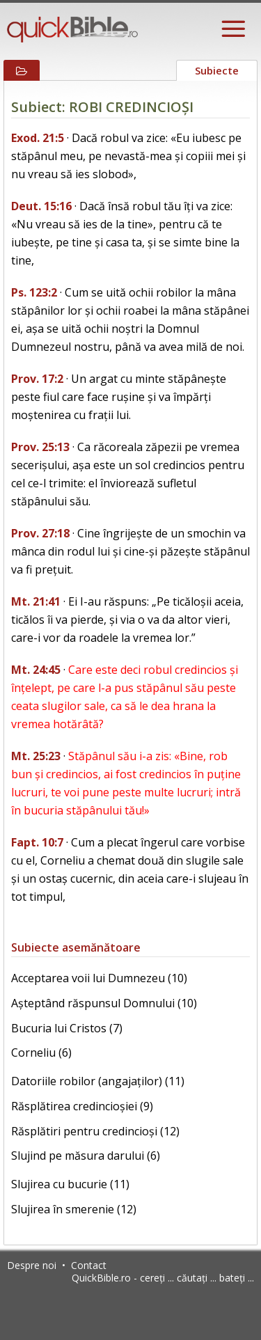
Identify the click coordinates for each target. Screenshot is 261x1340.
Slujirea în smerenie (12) (73, 1209)
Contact (88, 1265)
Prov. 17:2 (37, 378)
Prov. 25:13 (40, 447)
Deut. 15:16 (41, 206)
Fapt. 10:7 (37, 842)
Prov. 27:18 (40, 533)
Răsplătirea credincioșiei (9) (82, 1106)
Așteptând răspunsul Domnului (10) (104, 1003)
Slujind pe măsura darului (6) (85, 1155)
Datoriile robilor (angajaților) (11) (97, 1081)
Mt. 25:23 (36, 756)
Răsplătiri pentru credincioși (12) (95, 1131)
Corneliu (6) (41, 1052)
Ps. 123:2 (34, 292)
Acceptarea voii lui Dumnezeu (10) (99, 978)
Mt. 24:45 (36, 669)
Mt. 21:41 (36, 601)
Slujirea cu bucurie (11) (70, 1184)
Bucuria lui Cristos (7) (66, 1028)
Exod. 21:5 (37, 137)
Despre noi (31, 1265)
